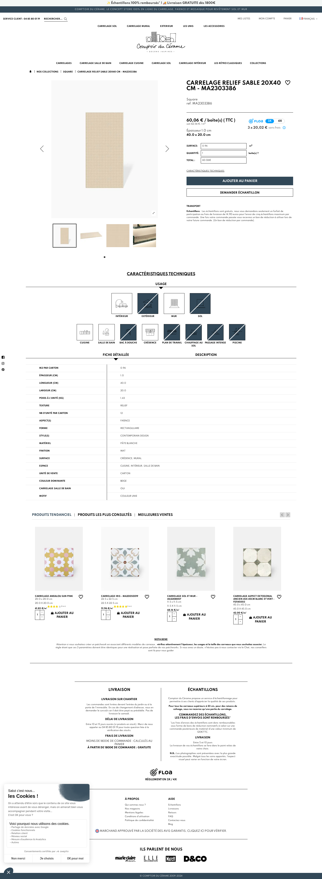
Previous (282, 514)
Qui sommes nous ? (135, 805)
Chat (246, 647)
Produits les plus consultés (105, 514)
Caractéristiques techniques (205, 171)
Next (287, 514)
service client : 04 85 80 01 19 (21, 19)
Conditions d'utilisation (137, 816)
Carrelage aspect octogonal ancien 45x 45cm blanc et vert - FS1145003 (253, 599)
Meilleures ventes (155, 514)
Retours (172, 812)
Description (206, 355)
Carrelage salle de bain (55, 488)
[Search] (56, 19)
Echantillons (174, 805)
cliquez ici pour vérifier (206, 831)
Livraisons (173, 809)
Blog (170, 824)
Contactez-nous (176, 820)
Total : (191, 160)
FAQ (170, 816)
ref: (189, 103)
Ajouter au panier (240, 181)
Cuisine (124, 466)
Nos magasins (132, 809)
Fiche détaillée (116, 355)
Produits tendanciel (51, 514)
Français (308, 19)
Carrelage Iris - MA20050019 (119, 596)
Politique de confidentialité (139, 820)
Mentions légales (134, 812)
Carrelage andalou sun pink (54, 596)
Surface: (192, 146)
